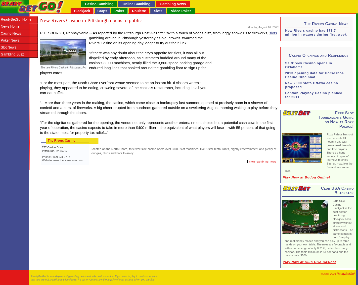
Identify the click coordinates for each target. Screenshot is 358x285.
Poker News (10, 40)
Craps (102, 11)
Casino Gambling (99, 4)
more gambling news (262, 161)
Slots (158, 11)
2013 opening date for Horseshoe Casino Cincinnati (314, 75)
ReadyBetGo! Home (16, 19)
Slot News (8, 47)
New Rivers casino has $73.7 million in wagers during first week (316, 32)
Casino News (11, 33)
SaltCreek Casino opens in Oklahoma (308, 65)
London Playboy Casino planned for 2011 (314, 95)
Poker (119, 11)
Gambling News (173, 4)
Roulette (139, 11)
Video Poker (181, 11)
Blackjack (82, 11)
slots (273, 33)
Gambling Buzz (12, 54)
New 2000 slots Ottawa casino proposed (311, 85)
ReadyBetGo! (346, 274)
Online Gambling (136, 4)
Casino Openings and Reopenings (319, 55)
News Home (10, 26)
